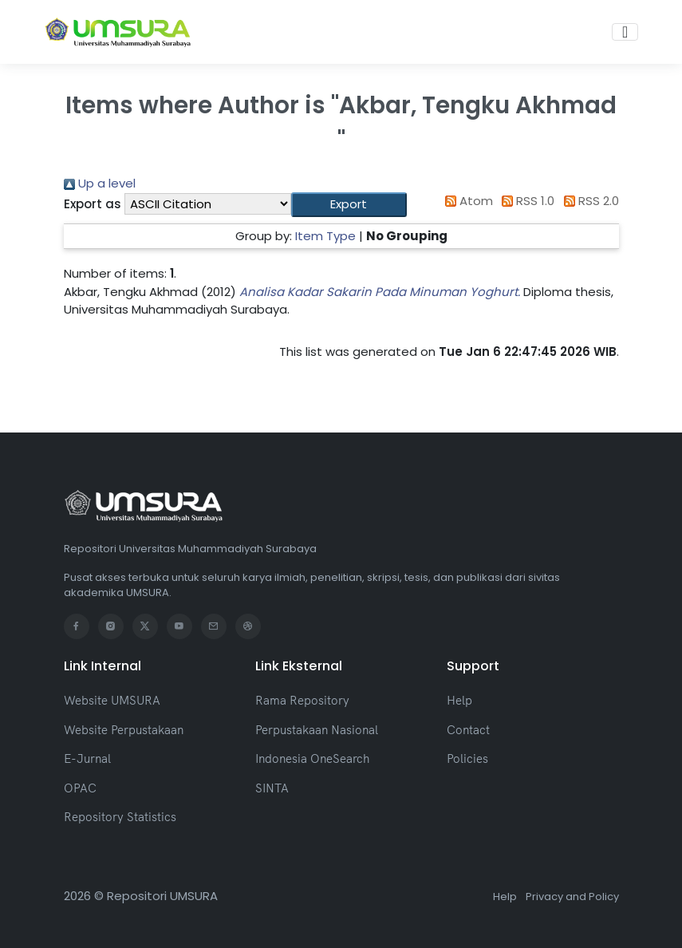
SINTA (272, 788)
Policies (467, 758)
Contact (468, 729)
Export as (92, 204)
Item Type (325, 235)
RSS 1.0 (525, 200)
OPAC (80, 788)
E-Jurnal (87, 758)
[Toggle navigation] (625, 32)
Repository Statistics (120, 816)
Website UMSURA (112, 700)
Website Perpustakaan (123, 729)
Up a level (100, 183)
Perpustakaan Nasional (316, 729)
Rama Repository (302, 700)
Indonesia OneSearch (312, 758)
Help (459, 700)
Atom (466, 200)
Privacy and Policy (572, 896)
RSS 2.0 (588, 200)
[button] (349, 204)
